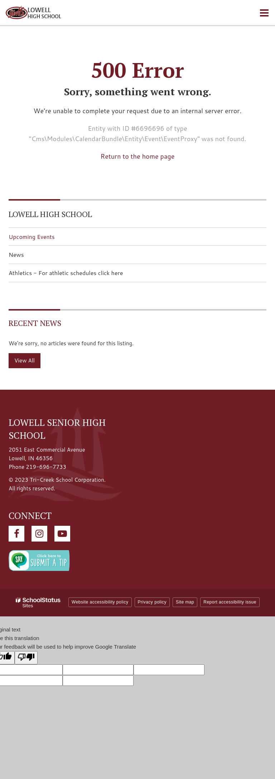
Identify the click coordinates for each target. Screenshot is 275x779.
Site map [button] (185, 602)
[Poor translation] (26, 657)
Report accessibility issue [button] (229, 602)
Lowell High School (50, 214)
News (16, 254)
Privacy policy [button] (152, 602)
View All (24, 360)
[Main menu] (264, 12)
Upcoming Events (32, 236)
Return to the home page (138, 156)
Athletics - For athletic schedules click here (77, 275)
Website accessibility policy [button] (100, 602)
